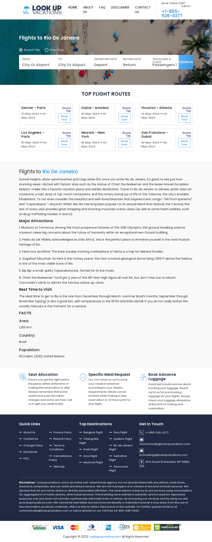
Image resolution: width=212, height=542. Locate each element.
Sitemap (57, 467)
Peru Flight (118, 432)
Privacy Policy (60, 432)
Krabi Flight (88, 449)
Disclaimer (28, 452)
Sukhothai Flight (118, 458)
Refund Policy (60, 439)
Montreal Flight (91, 462)
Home (72, 7)
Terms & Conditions (57, 447)
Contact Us (143, 9)
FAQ (102, 7)
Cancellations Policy (60, 458)
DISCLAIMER (120, 7)
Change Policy (31, 445)
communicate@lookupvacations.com (164, 441)
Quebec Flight (120, 439)
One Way (55, 50)
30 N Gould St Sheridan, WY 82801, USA (164, 464)
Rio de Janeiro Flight (121, 447)
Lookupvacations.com (105, 537)
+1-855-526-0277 (172, 13)
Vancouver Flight (118, 469)
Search (186, 62)
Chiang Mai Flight (89, 441)
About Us (27, 432)
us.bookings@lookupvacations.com (163, 452)
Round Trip (30, 50)
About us (88, 9)
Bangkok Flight (91, 432)
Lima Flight (88, 456)
